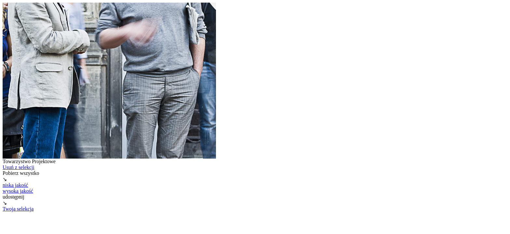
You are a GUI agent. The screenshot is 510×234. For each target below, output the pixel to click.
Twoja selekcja (18, 209)
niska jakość (15, 185)
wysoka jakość (18, 191)
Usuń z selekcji (18, 167)
